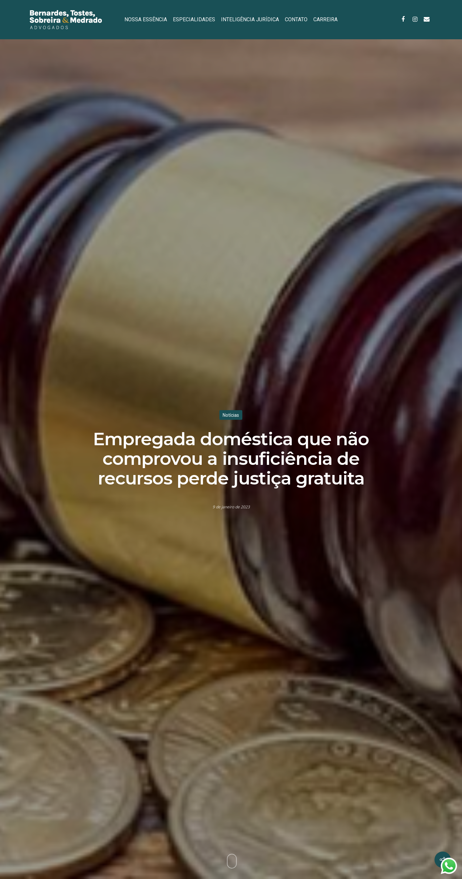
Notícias (231, 415)
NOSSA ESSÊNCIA (145, 19)
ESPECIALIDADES (194, 19)
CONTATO (296, 19)
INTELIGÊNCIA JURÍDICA (250, 19)
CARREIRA (325, 19)
